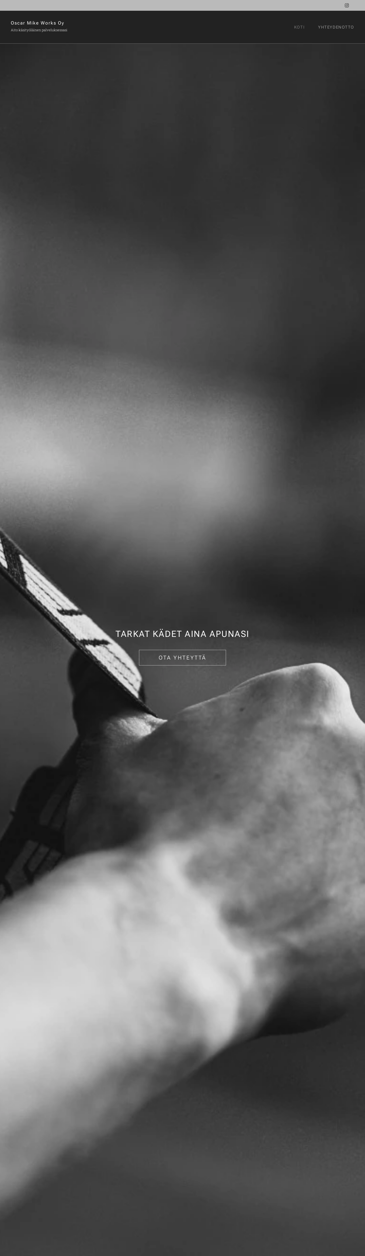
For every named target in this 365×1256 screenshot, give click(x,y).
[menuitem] (301, 27)
